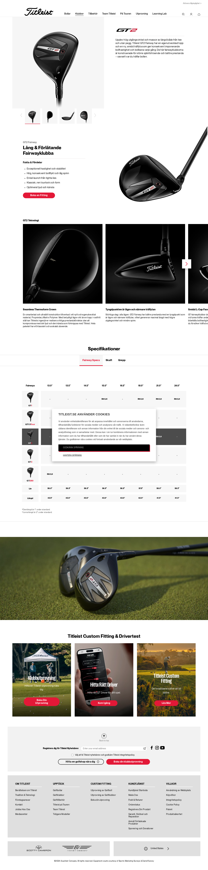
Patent (169, 809)
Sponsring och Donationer (140, 829)
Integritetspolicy (174, 800)
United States (157, 848)
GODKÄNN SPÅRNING (73, 447)
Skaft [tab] (109, 360)
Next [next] (95, 115)
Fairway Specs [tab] (91, 360)
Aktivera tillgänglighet (191, 3)
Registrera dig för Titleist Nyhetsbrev (60, 748)
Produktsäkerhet (174, 814)
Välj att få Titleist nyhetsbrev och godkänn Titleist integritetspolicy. (105, 755)
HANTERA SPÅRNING (72, 455)
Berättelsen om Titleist (26, 790)
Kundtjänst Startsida (138, 790)
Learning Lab (159, 14)
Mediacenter (21, 814)
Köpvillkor (171, 795)
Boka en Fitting (39, 195)
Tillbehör (93, 14)
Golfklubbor (58, 795)
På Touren (125, 14)
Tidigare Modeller (61, 814)
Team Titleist (109, 14)
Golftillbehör (59, 800)
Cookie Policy (173, 805)
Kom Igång (104, 703)
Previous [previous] (21, 115)
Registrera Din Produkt (139, 809)
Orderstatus (134, 805)
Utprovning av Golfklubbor (103, 795)
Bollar (67, 14)
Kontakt (19, 805)
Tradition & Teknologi (25, 795)
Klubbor (79, 14)
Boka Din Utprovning (41, 701)
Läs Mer (166, 703)
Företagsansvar (22, 800)
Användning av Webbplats (178, 790)
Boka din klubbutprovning (128, 762)
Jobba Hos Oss (22, 809)
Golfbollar (57, 790)
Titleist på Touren (61, 805)
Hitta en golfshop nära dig (83, 762)
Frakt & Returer (135, 800)
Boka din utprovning (100, 800)
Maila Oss (133, 795)
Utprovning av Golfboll (101, 790)
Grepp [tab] (122, 360)
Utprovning (142, 14)
